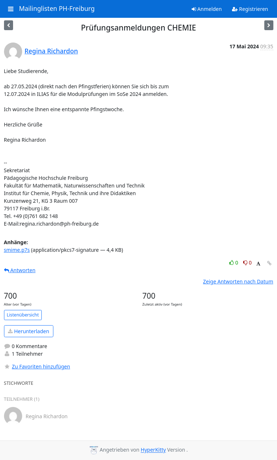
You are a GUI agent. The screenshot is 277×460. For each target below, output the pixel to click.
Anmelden (207, 8)
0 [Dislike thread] (247, 262)
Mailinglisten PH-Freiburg (57, 8)
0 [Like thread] (234, 262)
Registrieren (250, 8)
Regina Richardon (51, 51)
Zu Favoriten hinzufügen (37, 366)
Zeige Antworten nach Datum (238, 281)
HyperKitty (153, 450)
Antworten (20, 270)
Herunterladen (28, 331)
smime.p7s (17, 249)
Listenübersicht (23, 315)
